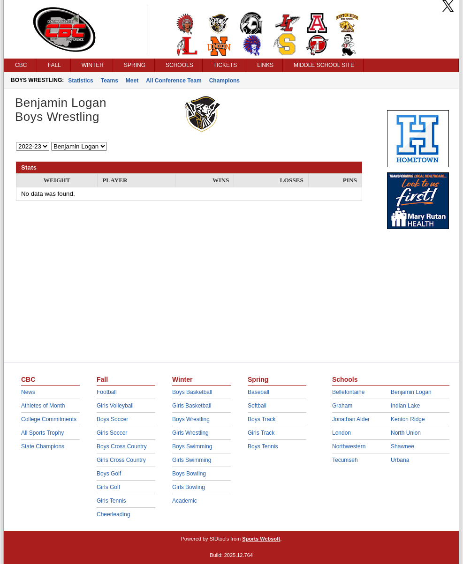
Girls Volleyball (115, 405)
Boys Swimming (192, 446)
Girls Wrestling (190, 433)
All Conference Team (173, 80)
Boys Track (261, 419)
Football (107, 392)
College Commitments (48, 419)
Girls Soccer (112, 433)
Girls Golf (108, 487)
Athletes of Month (43, 405)
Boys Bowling (189, 473)
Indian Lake (405, 405)
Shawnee (402, 446)
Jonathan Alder (351, 419)
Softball (257, 405)
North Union (406, 433)
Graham (342, 405)
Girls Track (261, 433)
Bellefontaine (348, 392)
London (341, 433)
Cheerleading (113, 514)
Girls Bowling (188, 487)
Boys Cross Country (122, 446)
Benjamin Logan (411, 392)
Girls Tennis (111, 500)
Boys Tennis (263, 446)
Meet (132, 80)
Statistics (80, 80)
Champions (224, 80)
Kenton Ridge (408, 419)
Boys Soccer (112, 419)
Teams (109, 80)
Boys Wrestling (191, 419)
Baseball (258, 392)
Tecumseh (345, 460)
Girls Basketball (191, 405)
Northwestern (348, 446)
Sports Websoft (261, 539)
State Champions (42, 446)
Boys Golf (109, 473)
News (28, 392)
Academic (184, 500)
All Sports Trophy (42, 433)
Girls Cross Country (121, 460)
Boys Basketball (192, 392)
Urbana (400, 460)
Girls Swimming (191, 460)
